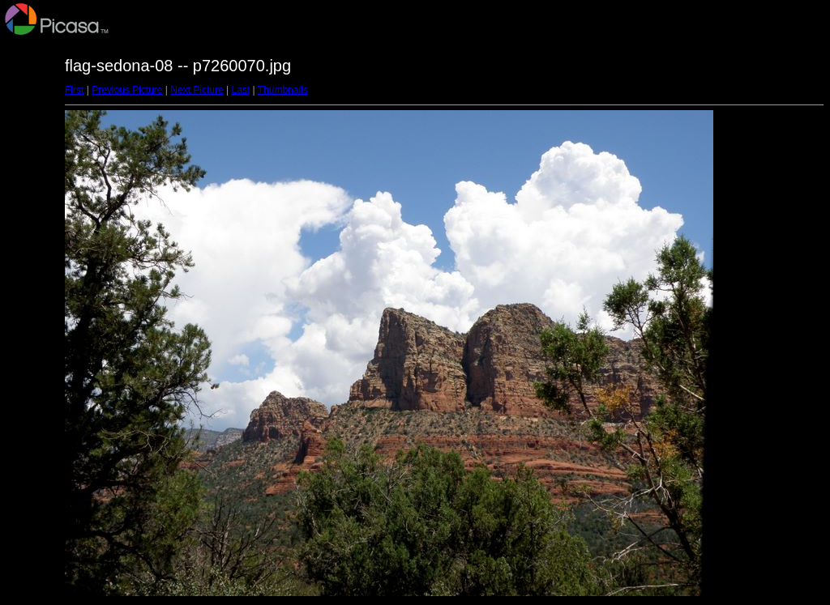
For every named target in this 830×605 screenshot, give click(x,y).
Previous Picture (127, 90)
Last (240, 90)
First (74, 90)
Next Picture (196, 90)
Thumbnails (283, 90)
